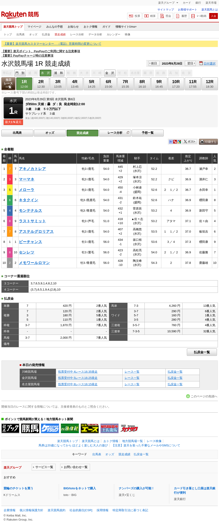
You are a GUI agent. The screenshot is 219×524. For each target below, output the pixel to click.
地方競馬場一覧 (132, 441)
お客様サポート (187, 9)
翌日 (190, 63)
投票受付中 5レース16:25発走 (78, 378)
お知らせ (73, 26)
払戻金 (46, 34)
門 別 (19, 73)
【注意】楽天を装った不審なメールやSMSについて (146, 445)
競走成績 (60, 34)
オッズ (33, 34)
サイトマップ (165, 9)
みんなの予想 (54, 26)
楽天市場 (211, 2)
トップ (8, 34)
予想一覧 (148, 132)
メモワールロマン (34, 263)
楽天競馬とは (209, 9)
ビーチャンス (30, 242)
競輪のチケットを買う (18, 488)
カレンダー (113, 34)
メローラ (26, 190)
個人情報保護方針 (31, 510)
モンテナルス (30, 210)
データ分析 (95, 34)
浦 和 (58, 73)
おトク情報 (90, 26)
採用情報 (102, 510)
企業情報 (9, 510)
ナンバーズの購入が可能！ (136, 488)
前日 (154, 63)
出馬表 (20, 34)
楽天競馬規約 (56, 510)
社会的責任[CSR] (81, 510)
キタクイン (28, 200)
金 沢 (109, 73)
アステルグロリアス (36, 231)
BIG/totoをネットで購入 (80, 488)
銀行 (198, 2)
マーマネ (26, 179)
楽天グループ (166, 2)
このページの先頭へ (204, 396)
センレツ (26, 252)
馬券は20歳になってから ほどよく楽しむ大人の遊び (73, 445)
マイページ (34, 26)
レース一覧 (132, 371)
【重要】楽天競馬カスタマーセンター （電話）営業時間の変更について (52, 43)
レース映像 (154, 441)
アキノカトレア (32, 169)
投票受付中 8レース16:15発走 (78, 384)
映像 (127, 34)
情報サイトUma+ (126, 26)
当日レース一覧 (8, 83)
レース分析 (77, 34)
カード (187, 2)
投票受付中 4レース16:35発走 (78, 371)
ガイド (106, 26)
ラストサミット (32, 221)
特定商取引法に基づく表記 (130, 510)
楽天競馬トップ (13, 26)
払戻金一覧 (202, 352)
